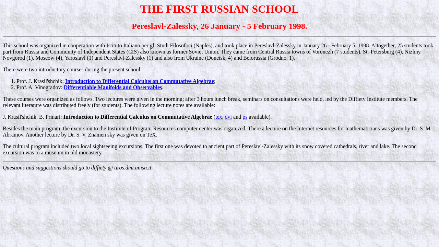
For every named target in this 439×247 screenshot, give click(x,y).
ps (244, 117)
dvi (228, 117)
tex (218, 117)
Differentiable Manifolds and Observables (113, 87)
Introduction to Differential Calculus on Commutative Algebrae (139, 81)
